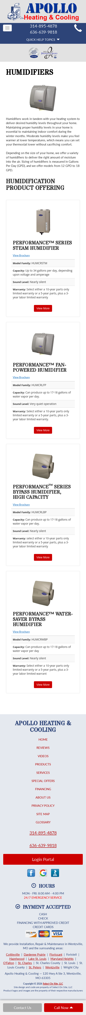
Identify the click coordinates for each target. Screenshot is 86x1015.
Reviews (43, 747)
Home (43, 739)
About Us (43, 797)
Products (43, 764)
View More (43, 308)
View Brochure (21, 255)
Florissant (55, 954)
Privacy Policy (43, 805)
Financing (43, 789)
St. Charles (25, 963)
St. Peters (35, 967)
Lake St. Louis (37, 958)
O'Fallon (8, 963)
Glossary (43, 822)
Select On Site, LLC (53, 983)
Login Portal (43, 859)
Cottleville (13, 954)
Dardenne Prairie (34, 954)
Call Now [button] (63, 1007)
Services (43, 772)
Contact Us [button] (22, 1007)
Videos (43, 756)
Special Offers (43, 781)
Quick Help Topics (43, 39)
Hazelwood (16, 958)
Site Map (43, 814)
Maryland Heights (62, 958)
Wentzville (52, 967)
